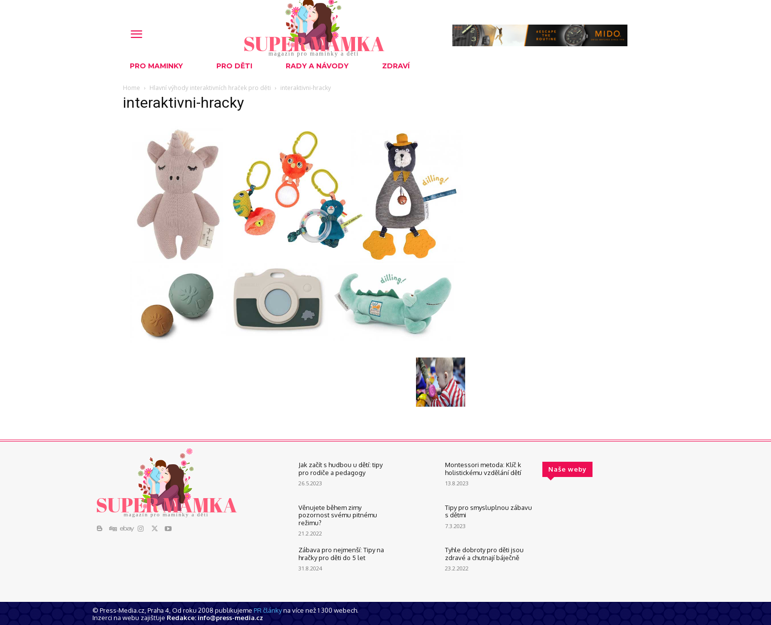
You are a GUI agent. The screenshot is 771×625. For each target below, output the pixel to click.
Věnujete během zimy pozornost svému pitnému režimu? (337, 515)
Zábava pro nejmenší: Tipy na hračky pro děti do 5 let (341, 554)
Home (131, 88)
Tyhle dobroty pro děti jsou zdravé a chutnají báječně (484, 554)
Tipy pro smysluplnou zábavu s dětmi (488, 511)
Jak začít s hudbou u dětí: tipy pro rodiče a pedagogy (340, 468)
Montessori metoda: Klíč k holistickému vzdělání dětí (483, 468)
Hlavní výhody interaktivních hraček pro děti (210, 88)
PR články (268, 610)
